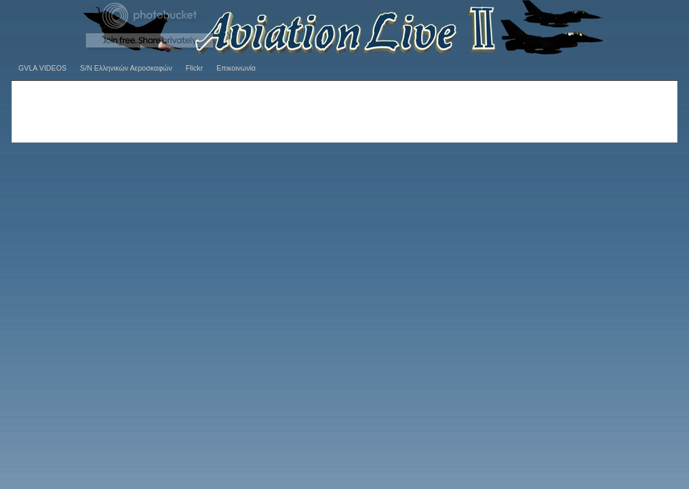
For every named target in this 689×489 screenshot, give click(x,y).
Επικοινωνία (236, 68)
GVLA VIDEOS (42, 68)
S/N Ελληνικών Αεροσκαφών (126, 68)
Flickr (194, 68)
